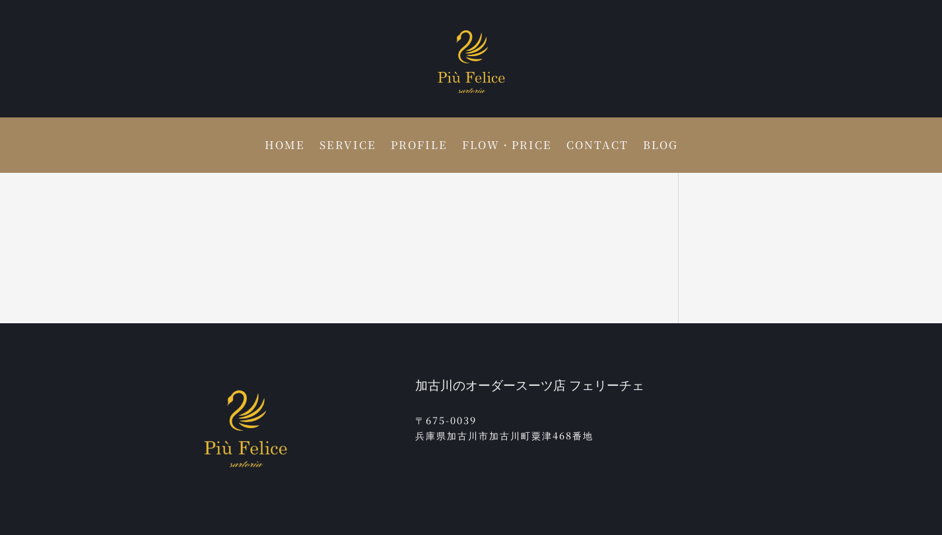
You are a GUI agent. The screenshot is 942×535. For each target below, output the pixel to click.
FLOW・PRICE (507, 146)
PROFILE (419, 146)
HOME (285, 146)
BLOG (660, 146)
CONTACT (597, 146)
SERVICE (348, 146)
